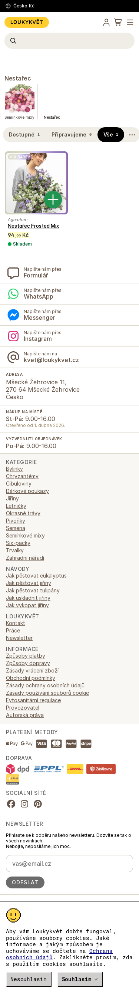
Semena (15, 528)
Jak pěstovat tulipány (33, 590)
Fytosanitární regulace (33, 700)
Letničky (16, 506)
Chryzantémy (22, 476)
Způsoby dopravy (28, 663)
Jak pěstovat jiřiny (28, 583)
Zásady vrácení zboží (32, 670)
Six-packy (18, 543)
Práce (13, 630)
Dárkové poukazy (27, 491)
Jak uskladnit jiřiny (28, 598)
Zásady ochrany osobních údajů (45, 685)
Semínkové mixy (25, 535)
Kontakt (15, 623)
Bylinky (14, 469)
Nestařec (17, 78)
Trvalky (15, 550)
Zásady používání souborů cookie (47, 693)
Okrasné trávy (23, 513)
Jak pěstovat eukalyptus (36, 575)
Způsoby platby (25, 655)
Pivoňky (15, 520)
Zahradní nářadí (25, 558)
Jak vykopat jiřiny (27, 605)
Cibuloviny (19, 483)
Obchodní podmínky (30, 678)
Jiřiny (12, 498)
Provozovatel (22, 707)
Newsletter (19, 638)
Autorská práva (25, 715)
